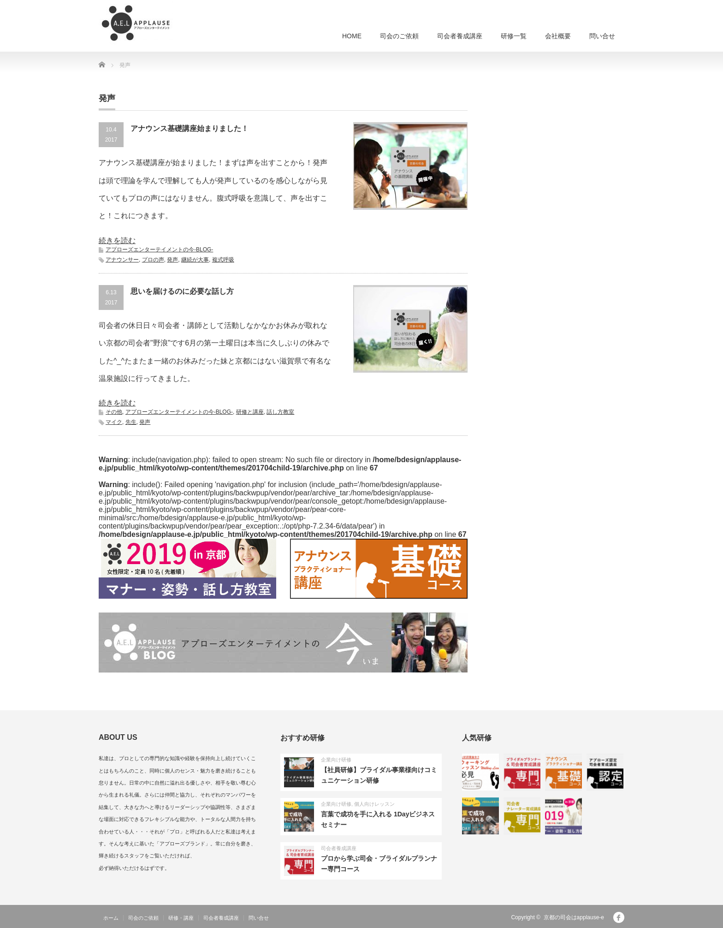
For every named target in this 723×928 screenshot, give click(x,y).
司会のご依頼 (399, 36)
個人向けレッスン (374, 804)
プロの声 (153, 259)
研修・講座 (181, 918)
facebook (618, 917)
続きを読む (117, 240)
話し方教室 (280, 412)
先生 (130, 422)
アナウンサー (122, 259)
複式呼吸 (223, 259)
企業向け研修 (336, 759)
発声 (172, 259)
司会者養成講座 (459, 36)
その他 (114, 412)
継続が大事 (195, 259)
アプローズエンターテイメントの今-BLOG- (159, 249)
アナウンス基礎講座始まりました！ (189, 128)
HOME (352, 36)
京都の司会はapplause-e (574, 917)
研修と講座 (250, 412)
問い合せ (602, 36)
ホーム (111, 918)
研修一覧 (514, 36)
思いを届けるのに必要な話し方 (182, 291)
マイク (114, 422)
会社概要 (558, 36)
